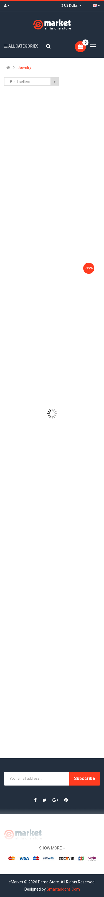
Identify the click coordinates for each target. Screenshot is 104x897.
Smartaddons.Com (63, 889)
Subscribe (84, 778)
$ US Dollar (71, 6)
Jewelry (24, 67)
